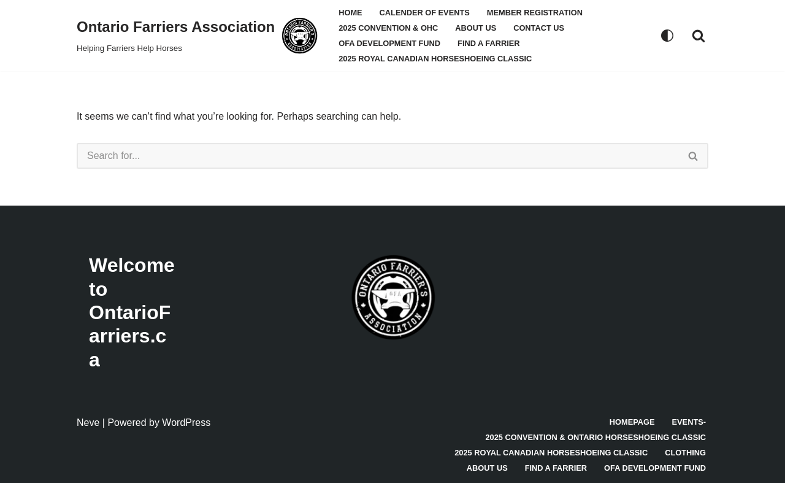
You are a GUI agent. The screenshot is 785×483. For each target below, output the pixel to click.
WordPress (186, 422)
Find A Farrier (488, 43)
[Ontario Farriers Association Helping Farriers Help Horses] (197, 35)
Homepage (632, 422)
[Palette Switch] (667, 35)
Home (350, 12)
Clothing (685, 452)
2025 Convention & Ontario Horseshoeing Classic (595, 437)
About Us (475, 28)
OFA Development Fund (389, 43)
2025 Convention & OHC (388, 28)
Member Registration (535, 12)
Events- (689, 422)
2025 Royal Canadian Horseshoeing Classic (435, 58)
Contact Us (538, 28)
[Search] (698, 35)
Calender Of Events (425, 12)
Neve (88, 422)
